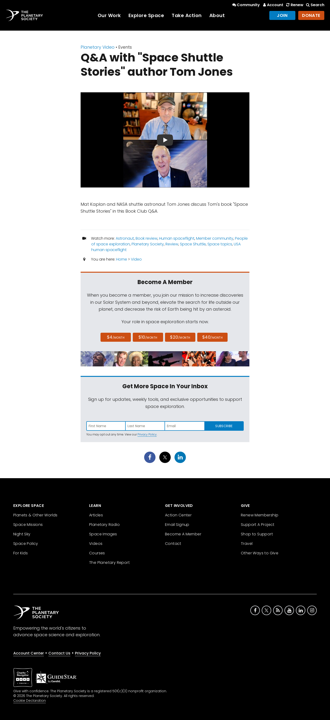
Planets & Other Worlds (35, 515)
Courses (97, 553)
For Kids (20, 553)
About (217, 15)
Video (136, 259)
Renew (294, 5)
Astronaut (125, 238)
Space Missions (28, 524)
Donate (311, 15)
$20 (180, 337)
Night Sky (22, 534)
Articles (96, 515)
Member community (214, 238)
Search (314, 5)
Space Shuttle (193, 244)
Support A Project (258, 524)
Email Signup (177, 524)
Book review (146, 238)
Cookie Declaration (29, 700)
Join (282, 15)
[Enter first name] (106, 426)
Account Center (28, 653)
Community (246, 5)
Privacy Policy (147, 434)
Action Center (178, 515)
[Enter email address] (184, 426)
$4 (116, 337)
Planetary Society (148, 244)
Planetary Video (98, 47)
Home (121, 259)
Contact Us (59, 653)
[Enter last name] (145, 426)
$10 (147, 337)
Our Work (109, 15)
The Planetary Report (109, 562)
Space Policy (25, 543)
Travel (246, 543)
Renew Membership (259, 515)
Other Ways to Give (259, 553)
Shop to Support (257, 534)
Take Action (187, 15)
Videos (95, 543)
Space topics (219, 244)
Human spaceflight (176, 238)
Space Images (103, 534)
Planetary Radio (104, 524)
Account (272, 5)
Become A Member (183, 534)
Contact (173, 543)
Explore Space (146, 15)
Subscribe (224, 426)
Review (171, 244)
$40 (212, 337)
